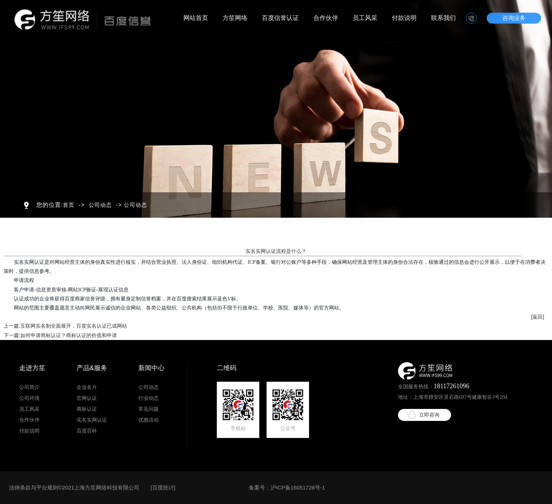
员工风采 (365, 18)
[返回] (537, 317)
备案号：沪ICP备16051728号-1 (287, 487)
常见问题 (148, 409)
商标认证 (87, 409)
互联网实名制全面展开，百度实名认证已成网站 (73, 326)
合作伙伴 (325, 18)
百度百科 (87, 431)
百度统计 (163, 487)
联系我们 (443, 18)
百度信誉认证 (280, 18)
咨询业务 (513, 18)
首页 (68, 205)
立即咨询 (429, 415)
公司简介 (29, 387)
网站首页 (195, 18)
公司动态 (100, 205)
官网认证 (87, 398)
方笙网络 (235, 18)
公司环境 (29, 398)
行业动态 (148, 398)
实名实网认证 (92, 420)
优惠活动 (148, 420)
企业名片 (87, 387)
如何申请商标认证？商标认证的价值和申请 (68, 335)
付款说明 (404, 18)
